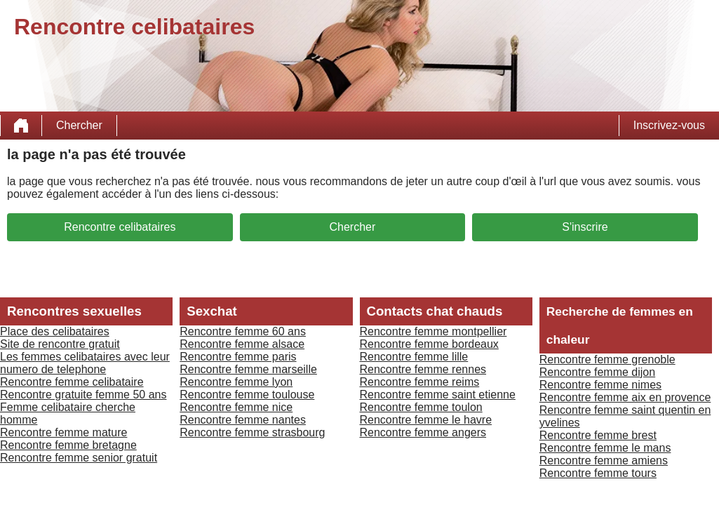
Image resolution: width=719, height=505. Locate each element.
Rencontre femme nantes (243, 420)
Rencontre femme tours (598, 473)
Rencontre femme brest (598, 435)
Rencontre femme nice (236, 407)
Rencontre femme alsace (242, 344)
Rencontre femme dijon (597, 372)
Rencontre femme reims (420, 382)
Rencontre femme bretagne (68, 445)
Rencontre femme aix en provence (625, 397)
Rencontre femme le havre (426, 420)
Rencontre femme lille (414, 357)
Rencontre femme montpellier (433, 331)
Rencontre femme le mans (605, 448)
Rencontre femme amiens (603, 460)
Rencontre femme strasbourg (252, 432)
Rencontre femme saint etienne (438, 394)
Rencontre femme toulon (421, 407)
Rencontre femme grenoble (607, 359)
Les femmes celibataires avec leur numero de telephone (85, 363)
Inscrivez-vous (669, 125)
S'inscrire (584, 227)
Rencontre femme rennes (423, 369)
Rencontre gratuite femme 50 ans (83, 394)
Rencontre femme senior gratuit (78, 458)
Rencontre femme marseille (248, 369)
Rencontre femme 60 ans (243, 331)
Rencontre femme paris (238, 357)
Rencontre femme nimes (600, 385)
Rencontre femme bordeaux (429, 344)
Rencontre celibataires (119, 227)
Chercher (79, 125)
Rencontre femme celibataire (72, 382)
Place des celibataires (54, 331)
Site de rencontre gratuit (60, 344)
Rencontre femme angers (423, 432)
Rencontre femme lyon (236, 382)
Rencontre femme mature (63, 432)
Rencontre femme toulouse (247, 394)
